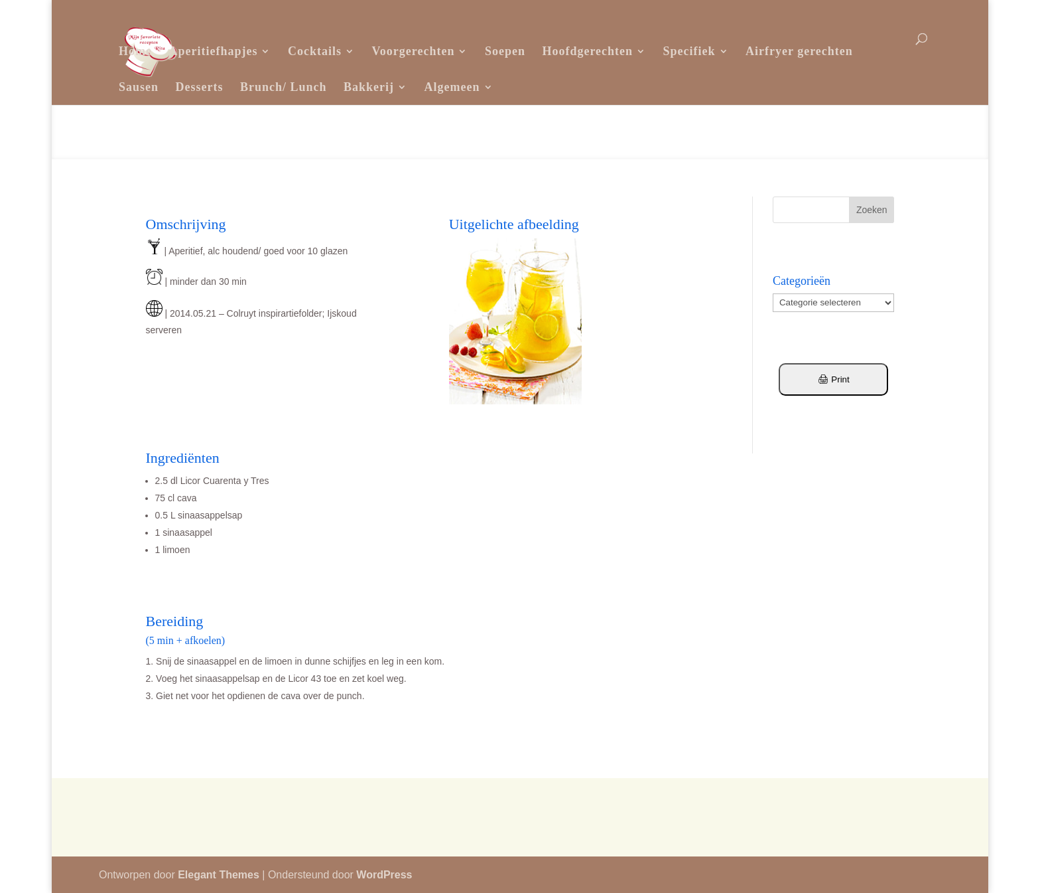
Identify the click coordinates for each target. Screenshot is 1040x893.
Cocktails (315, 51)
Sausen (139, 87)
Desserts (200, 87)
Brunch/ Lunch (283, 87)
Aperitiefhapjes (212, 51)
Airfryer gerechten (799, 51)
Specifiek (689, 51)
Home (135, 51)
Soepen (505, 51)
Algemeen (452, 87)
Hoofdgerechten (587, 51)
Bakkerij (369, 87)
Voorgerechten (412, 51)
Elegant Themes (218, 874)
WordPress (384, 874)
